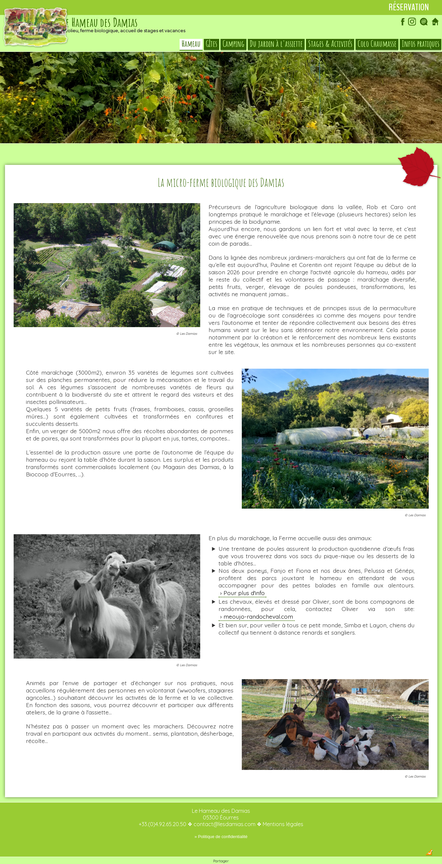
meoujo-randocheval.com (258, 603)
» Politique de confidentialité (221, 823)
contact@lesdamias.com (224, 810)
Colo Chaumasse (377, 45)
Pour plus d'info (244, 579)
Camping (233, 45)
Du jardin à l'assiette (276, 45)
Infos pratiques (420, 45)
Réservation (408, 7)
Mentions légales (283, 810)
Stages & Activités (330, 45)
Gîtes (211, 45)
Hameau (191, 45)
